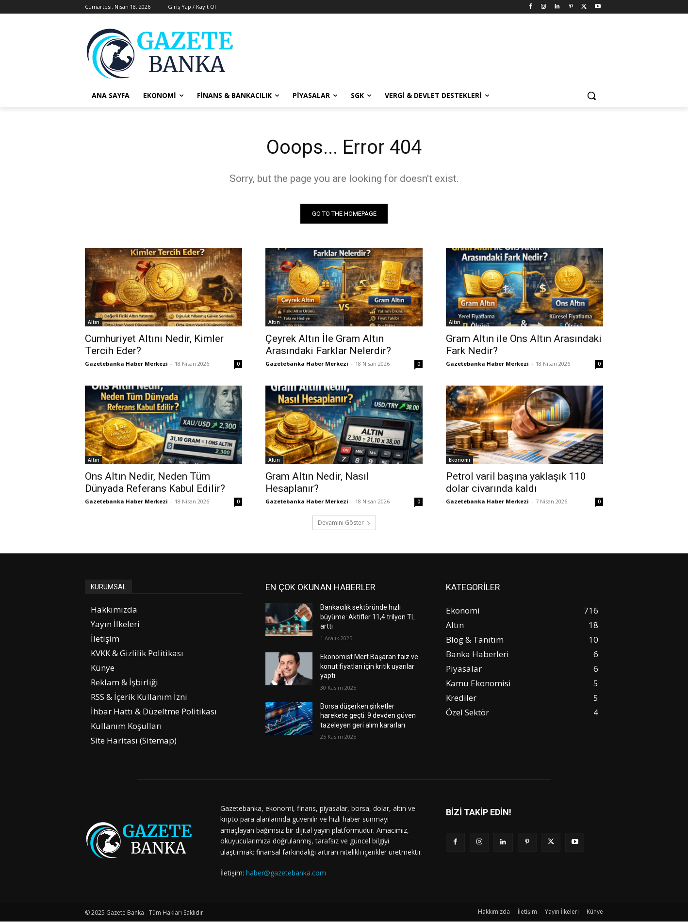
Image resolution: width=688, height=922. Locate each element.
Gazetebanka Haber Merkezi (126, 363)
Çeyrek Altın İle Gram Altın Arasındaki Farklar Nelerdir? (328, 344)
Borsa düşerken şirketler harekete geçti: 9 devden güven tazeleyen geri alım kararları (368, 715)
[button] (591, 95)
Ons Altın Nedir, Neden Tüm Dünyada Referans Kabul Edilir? (155, 482)
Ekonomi (459, 459)
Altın (93, 322)
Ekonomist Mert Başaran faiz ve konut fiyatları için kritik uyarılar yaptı (369, 666)
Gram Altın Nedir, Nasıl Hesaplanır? (317, 482)
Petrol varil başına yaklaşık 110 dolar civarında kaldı (516, 482)
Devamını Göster (344, 522)
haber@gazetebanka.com (286, 872)
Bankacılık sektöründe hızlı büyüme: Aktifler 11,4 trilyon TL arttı (367, 616)
